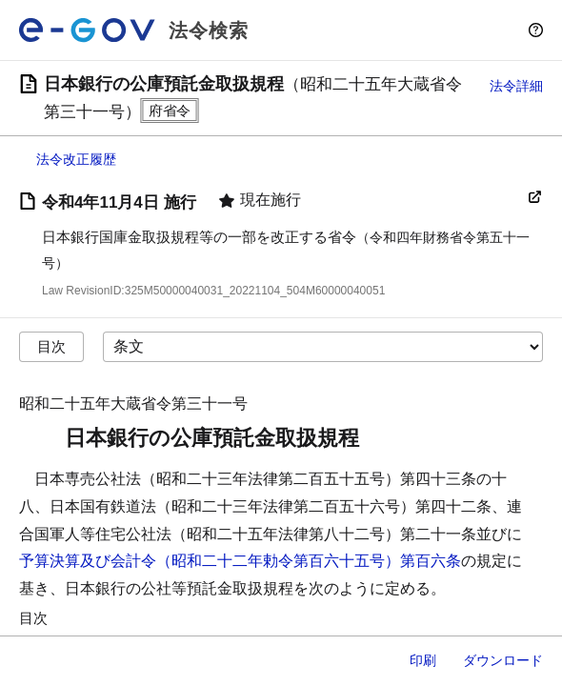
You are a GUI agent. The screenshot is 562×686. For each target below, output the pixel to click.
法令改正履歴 (76, 159)
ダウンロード (503, 660)
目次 (51, 346)
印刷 (423, 660)
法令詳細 (516, 85)
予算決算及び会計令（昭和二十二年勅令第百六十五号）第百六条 (240, 561)
